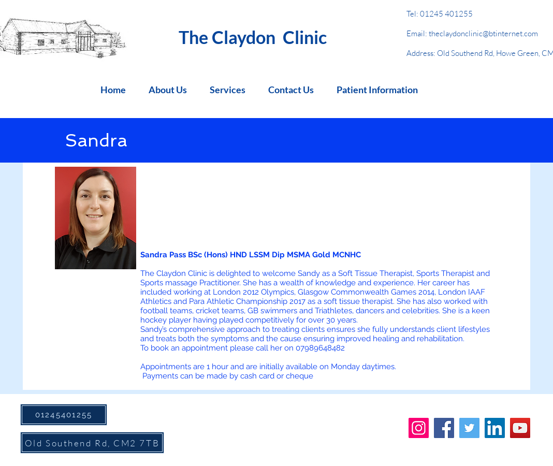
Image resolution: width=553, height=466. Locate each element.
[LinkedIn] (495, 428)
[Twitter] (469, 428)
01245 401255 (446, 14)
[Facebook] (444, 428)
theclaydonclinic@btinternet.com (483, 33)
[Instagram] (419, 428)
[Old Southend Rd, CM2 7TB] (92, 443)
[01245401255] (63, 415)
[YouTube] (520, 428)
